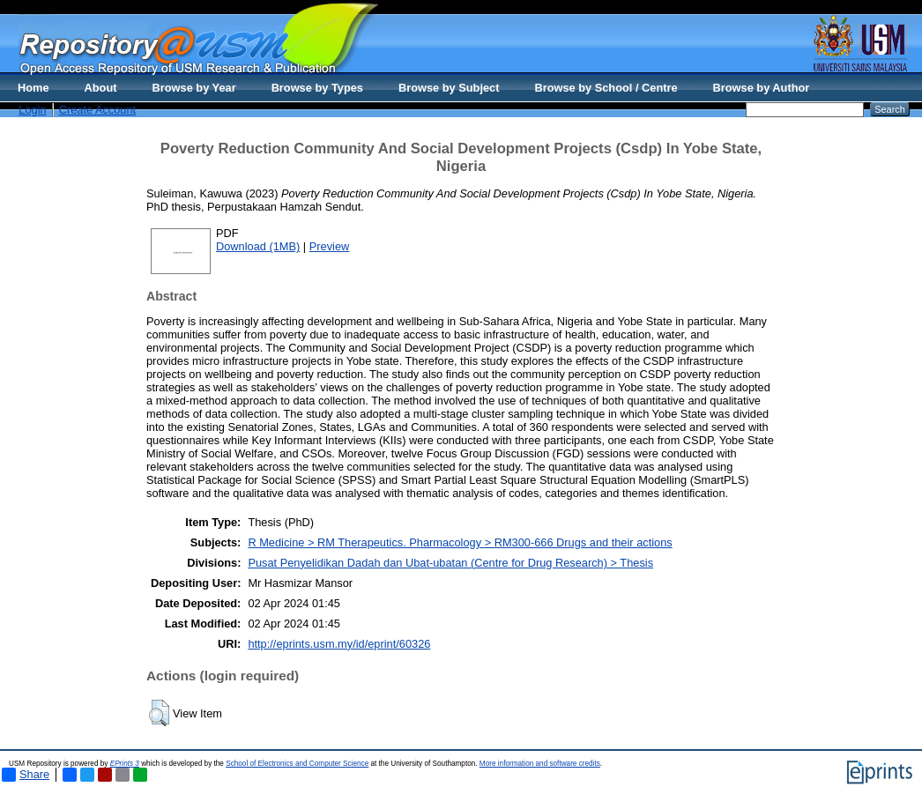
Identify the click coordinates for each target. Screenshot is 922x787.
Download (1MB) (258, 246)
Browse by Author (761, 87)
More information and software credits (540, 764)
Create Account (98, 109)
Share (25, 775)
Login (32, 109)
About (101, 87)
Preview (329, 246)
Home (33, 87)
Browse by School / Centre (605, 87)
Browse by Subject (449, 87)
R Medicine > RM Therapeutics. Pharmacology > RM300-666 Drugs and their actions (460, 542)
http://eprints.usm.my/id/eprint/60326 (339, 643)
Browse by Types (317, 87)
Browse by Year (194, 87)
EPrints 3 (124, 764)
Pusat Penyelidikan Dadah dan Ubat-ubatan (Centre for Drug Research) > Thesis (450, 562)
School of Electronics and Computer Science (297, 764)
